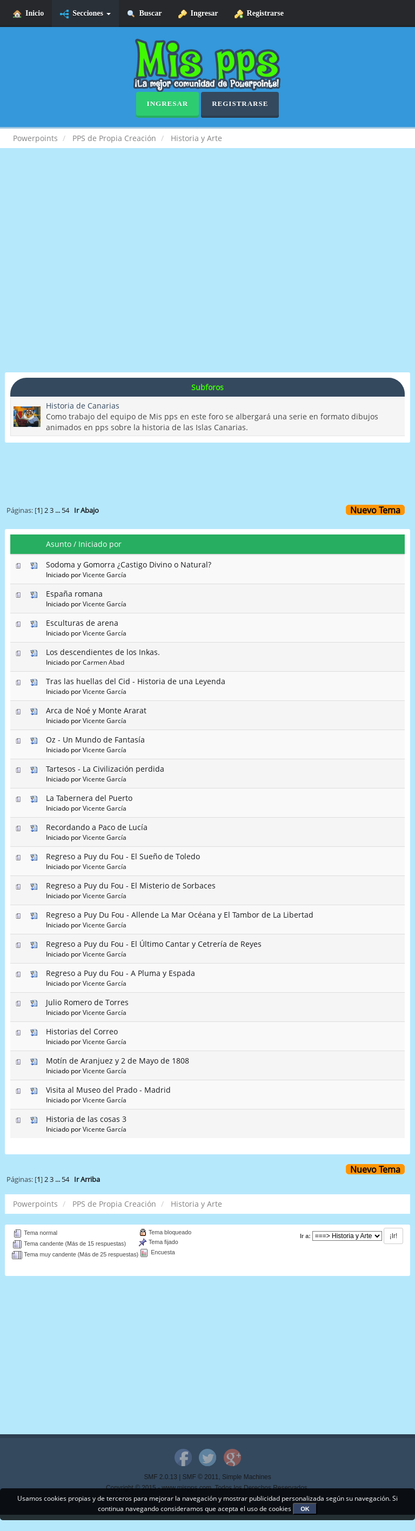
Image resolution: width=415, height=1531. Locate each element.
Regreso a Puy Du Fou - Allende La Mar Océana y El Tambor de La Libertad (179, 915)
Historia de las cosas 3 (86, 1119)
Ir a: (305, 1236)
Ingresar (198, 13)
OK (305, 1509)
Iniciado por (100, 544)
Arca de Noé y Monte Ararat (96, 710)
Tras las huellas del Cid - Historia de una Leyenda (135, 681)
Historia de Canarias (82, 405)
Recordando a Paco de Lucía (97, 827)
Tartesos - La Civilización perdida (105, 769)
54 (65, 510)
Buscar (144, 13)
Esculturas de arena (82, 623)
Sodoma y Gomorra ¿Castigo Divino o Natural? (128, 564)
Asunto (58, 544)
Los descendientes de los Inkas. (103, 652)
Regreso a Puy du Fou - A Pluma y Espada (120, 973)
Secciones (85, 13)
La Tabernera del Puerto (89, 798)
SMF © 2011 (201, 1477)
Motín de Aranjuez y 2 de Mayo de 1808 (117, 1060)
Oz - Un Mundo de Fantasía (95, 739)
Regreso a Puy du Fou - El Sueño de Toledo (123, 856)
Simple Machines (246, 1477)
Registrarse (259, 13)
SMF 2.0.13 (160, 1477)
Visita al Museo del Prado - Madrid (108, 1090)
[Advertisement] (207, 245)
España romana (74, 594)
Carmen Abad (103, 662)
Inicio (28, 13)
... (58, 510)
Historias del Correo (82, 1031)
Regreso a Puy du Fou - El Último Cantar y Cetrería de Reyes (154, 944)
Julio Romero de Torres (87, 1002)
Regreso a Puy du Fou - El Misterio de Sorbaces (131, 885)
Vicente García (104, 574)
